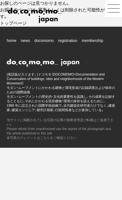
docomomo (44, 40)
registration (67, 40)
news (25, 40)
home (11, 40)
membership (92, 40)
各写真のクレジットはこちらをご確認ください (42, 138)
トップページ (13, 23)
